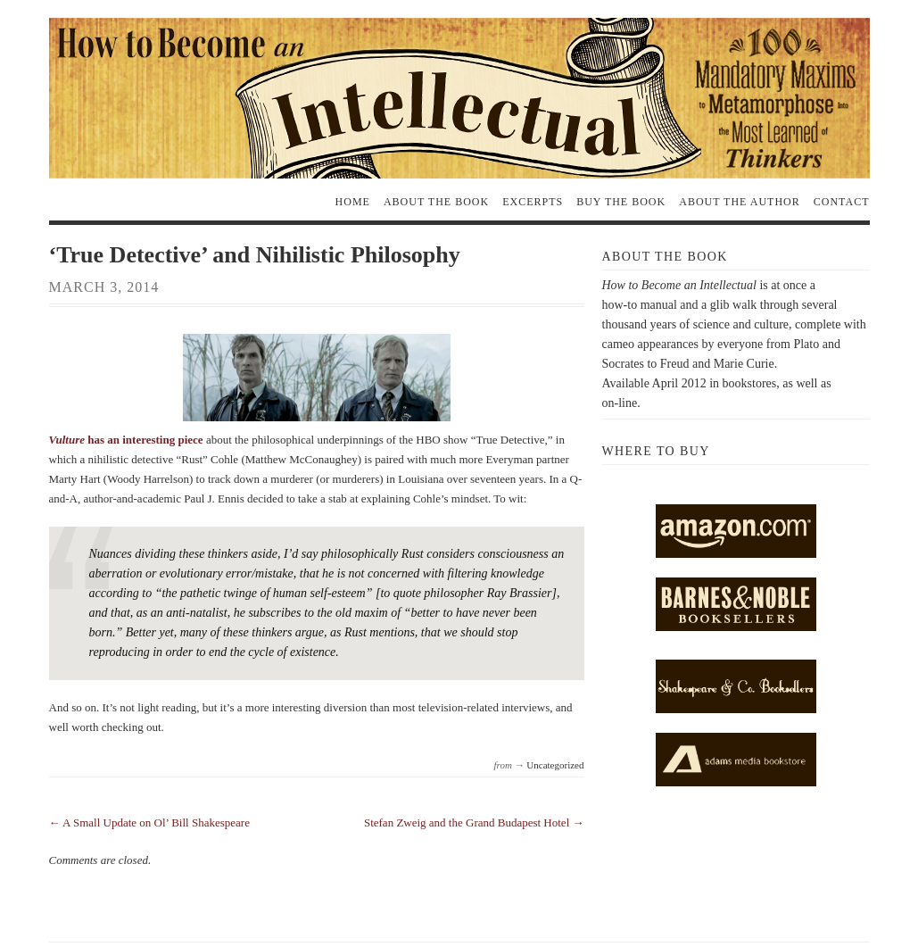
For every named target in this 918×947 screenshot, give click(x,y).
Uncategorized (554, 765)
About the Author (739, 201)
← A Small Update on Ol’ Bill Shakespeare (149, 822)
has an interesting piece (126, 439)
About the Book (436, 201)
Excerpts (532, 201)
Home (352, 201)
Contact (842, 201)
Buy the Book (621, 201)
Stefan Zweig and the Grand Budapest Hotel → (474, 822)
